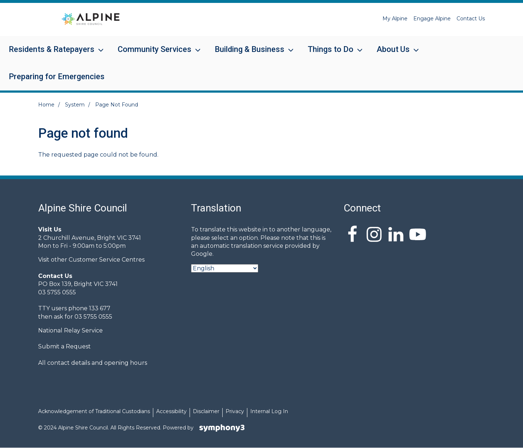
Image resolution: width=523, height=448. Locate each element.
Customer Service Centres (107, 259)
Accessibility (171, 411)
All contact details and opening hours (92, 362)
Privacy (235, 411)
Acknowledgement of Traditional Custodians (94, 411)
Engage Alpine (432, 18)
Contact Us (471, 18)
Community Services (154, 54)
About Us (393, 54)
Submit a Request (64, 346)
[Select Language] (224, 268)
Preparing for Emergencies (57, 76)
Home (46, 104)
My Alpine (395, 18)
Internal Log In (269, 411)
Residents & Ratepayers (51, 54)
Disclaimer (206, 411)
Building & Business (249, 54)
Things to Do (330, 54)
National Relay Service (70, 330)
